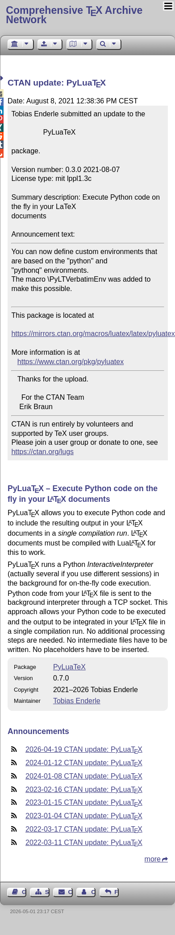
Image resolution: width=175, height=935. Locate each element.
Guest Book (24, 892)
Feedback (116, 892)
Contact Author (93, 892)
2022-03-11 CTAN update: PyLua (83, 842)
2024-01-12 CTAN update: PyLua (83, 763)
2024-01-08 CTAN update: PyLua (83, 776)
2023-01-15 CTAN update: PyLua (83, 802)
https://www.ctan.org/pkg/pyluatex (70, 361)
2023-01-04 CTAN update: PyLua (83, 816)
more (153, 859)
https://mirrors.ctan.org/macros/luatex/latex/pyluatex (93, 333)
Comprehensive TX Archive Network (74, 14)
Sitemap (47, 892)
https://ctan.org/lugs (42, 451)
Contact (70, 892)
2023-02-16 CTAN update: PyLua (83, 789)
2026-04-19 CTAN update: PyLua (83, 749)
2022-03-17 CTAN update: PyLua (83, 829)
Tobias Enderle (76, 701)
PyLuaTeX (69, 667)
